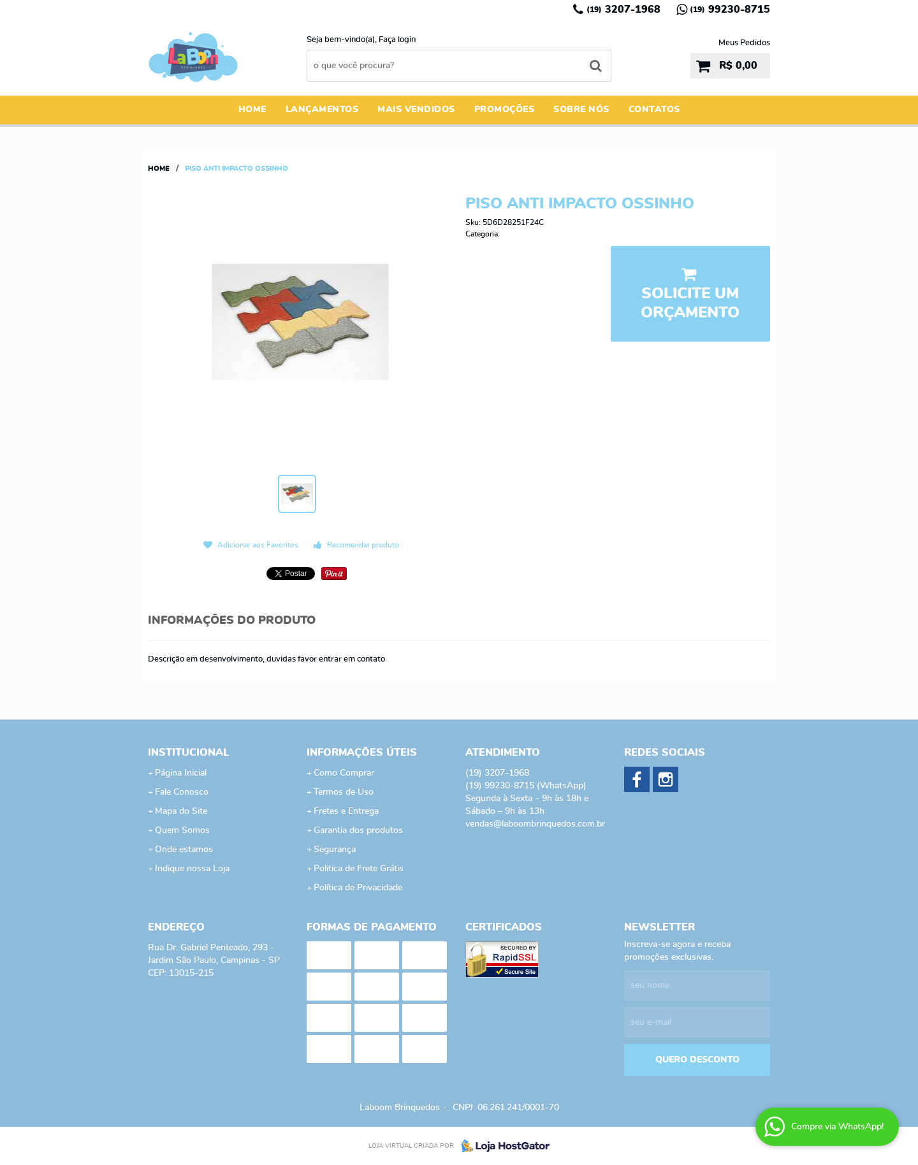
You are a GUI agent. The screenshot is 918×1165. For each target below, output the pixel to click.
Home (252, 109)
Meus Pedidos (744, 43)
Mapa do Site (181, 811)
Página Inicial (181, 773)
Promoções (504, 109)
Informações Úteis (362, 753)
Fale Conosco (181, 792)
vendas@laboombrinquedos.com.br (535, 824)
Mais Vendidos (416, 109)
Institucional (188, 753)
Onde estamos (184, 849)
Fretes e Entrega (346, 811)
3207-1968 (623, 9)
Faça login (397, 40)
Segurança (335, 849)
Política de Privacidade (358, 887)
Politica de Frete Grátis (359, 868)
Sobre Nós (581, 109)
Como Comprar (344, 773)
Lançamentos (322, 109)
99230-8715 (730, 9)
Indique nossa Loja (192, 868)
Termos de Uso (344, 792)
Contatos (654, 109)
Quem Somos (182, 830)
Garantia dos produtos (358, 830)
